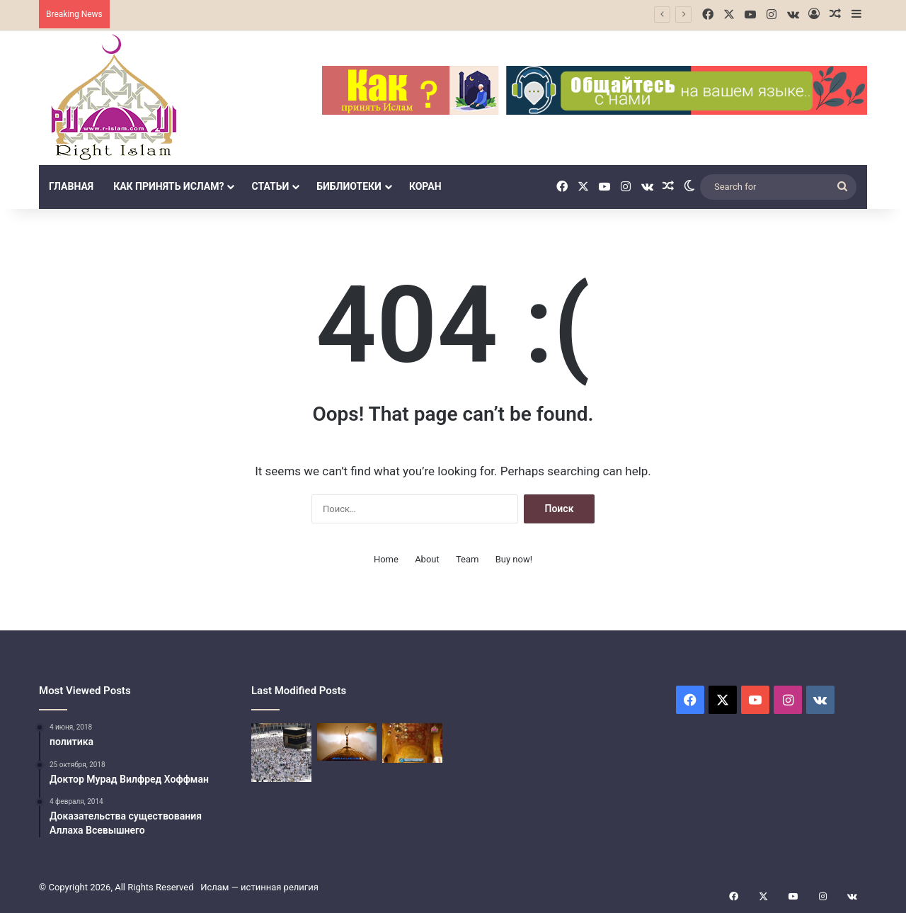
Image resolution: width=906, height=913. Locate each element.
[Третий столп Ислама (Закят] (347, 742)
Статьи (270, 186)
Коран (425, 186)
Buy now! (513, 559)
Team (467, 559)
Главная (71, 186)
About (427, 559)
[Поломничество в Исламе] (281, 752)
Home (386, 559)
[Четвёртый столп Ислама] (412, 743)
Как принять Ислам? (168, 186)
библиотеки (349, 186)
